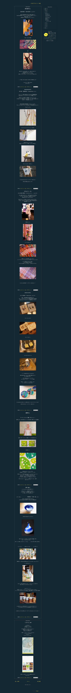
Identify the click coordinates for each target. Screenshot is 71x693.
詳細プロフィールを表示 (49, 40)
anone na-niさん (28, 292)
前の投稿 (39, 681)
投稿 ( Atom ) (29, 684)
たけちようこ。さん (27, 191)
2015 (45, 8)
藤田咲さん (28, 412)
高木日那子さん (28, 8)
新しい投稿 (17, 681)
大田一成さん (27, 487)
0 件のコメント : (29, 86)
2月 (46, 26)
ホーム (28, 681)
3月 (46, 25)
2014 (45, 9)
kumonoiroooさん (27, 89)
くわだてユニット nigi (35, 3)
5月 (46, 22)
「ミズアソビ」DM (27, 622)
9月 (46, 10)
